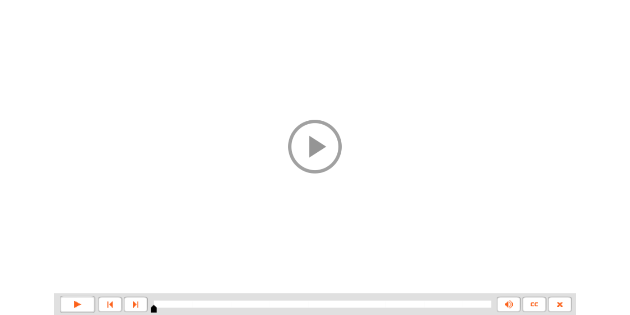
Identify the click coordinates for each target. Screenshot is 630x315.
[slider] (154, 309)
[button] (315, 147)
